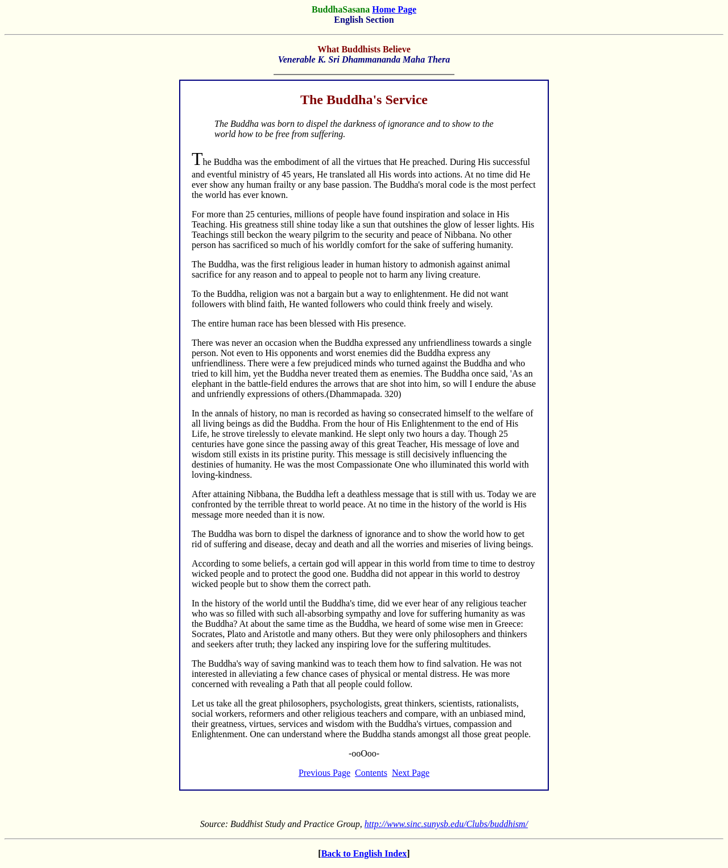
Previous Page (324, 773)
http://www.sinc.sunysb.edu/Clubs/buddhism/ (446, 824)
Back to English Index (364, 853)
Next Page (410, 773)
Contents (371, 773)
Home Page (394, 9)
